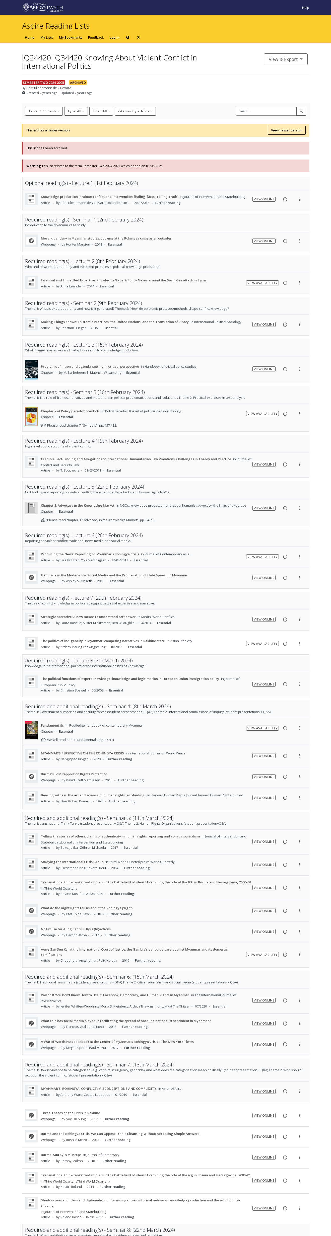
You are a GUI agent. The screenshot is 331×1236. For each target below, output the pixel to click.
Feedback (96, 37)
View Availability (262, 283)
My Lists (46, 37)
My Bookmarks (70, 37)
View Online (264, 199)
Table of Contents (42, 111)
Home (29, 37)
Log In (114, 37)
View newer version (286, 130)
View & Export (284, 59)
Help (305, 7)
